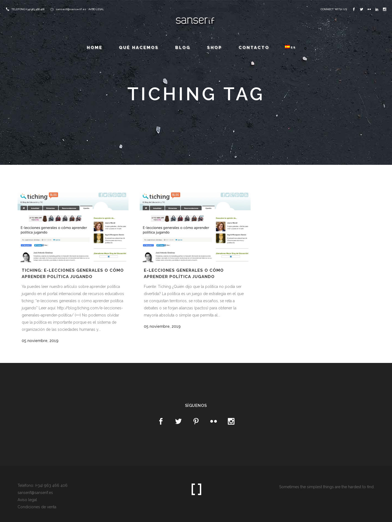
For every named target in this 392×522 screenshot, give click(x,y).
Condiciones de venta (37, 507)
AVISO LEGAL (96, 9)
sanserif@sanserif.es (71, 9)
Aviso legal (27, 500)
